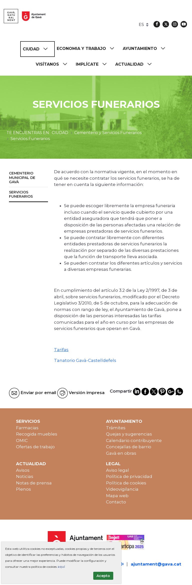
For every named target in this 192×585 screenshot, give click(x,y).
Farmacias (27, 427)
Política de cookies (126, 482)
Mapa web (117, 495)
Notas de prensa (34, 482)
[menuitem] (37, 49)
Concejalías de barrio (128, 446)
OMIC (22, 440)
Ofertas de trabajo (35, 446)
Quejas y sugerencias (129, 434)
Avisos (23, 470)
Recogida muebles (36, 434)
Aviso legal (117, 470)
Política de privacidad (129, 476)
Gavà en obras (121, 453)
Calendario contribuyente (134, 440)
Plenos (23, 489)
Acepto (103, 576)
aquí (61, 567)
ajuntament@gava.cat (156, 564)
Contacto (116, 501)
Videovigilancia (122, 489)
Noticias (24, 476)
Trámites (116, 427)
